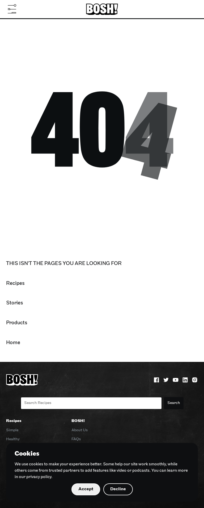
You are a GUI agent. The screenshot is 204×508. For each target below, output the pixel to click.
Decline (118, 489)
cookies (36, 464)
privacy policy (38, 477)
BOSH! (78, 421)
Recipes (13, 421)
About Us (79, 430)
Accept (85, 489)
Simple (12, 430)
